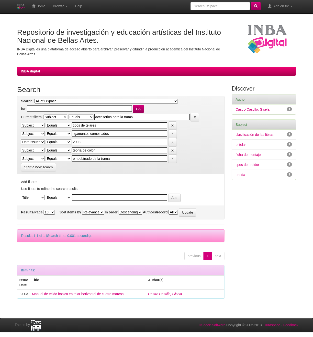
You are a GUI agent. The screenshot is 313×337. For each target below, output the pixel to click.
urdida (240, 175)
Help (78, 6)
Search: (27, 101)
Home (38, 6)
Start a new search (38, 167)
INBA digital (30, 71)
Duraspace (272, 325)
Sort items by (70, 212)
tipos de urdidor (247, 165)
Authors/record (155, 212)
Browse (60, 6)
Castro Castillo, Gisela (165, 294)
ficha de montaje (248, 155)
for (23, 109)
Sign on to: (280, 6)
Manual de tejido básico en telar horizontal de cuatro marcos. (78, 294)
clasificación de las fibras (255, 135)
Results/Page (32, 212)
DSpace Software (212, 325)
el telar (241, 145)
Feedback (290, 325)
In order (111, 212)
